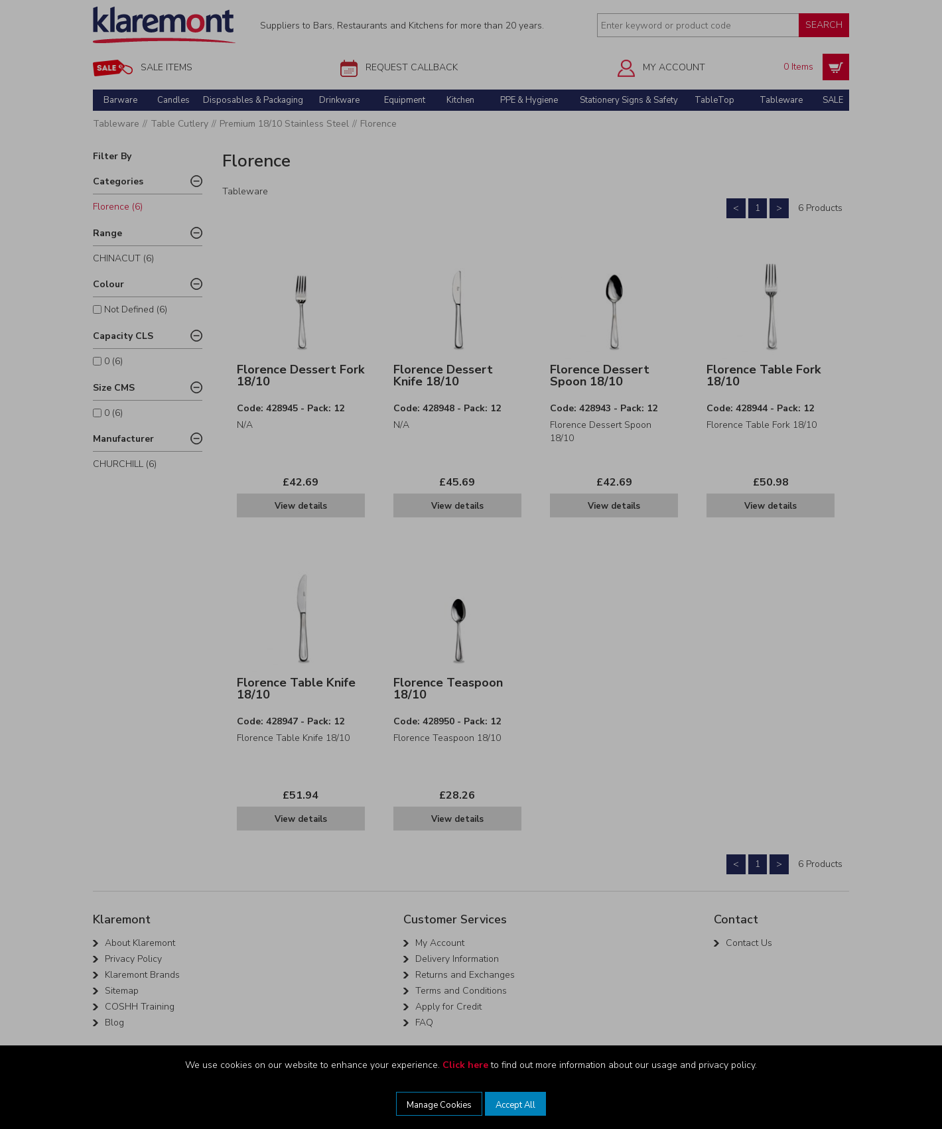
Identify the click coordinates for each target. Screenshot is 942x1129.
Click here (465, 1065)
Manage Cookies (439, 1105)
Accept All (515, 1105)
